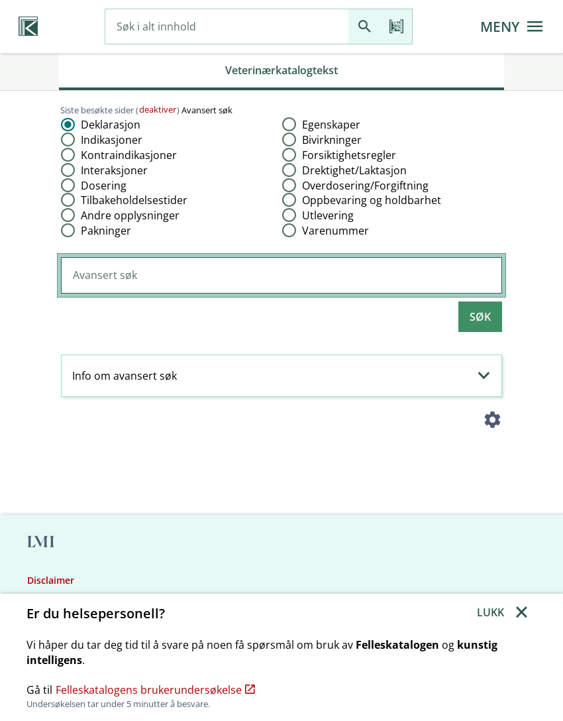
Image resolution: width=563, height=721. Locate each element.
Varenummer (335, 230)
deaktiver (157, 109)
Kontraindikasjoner (129, 155)
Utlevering (328, 215)
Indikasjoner (111, 140)
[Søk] (364, 26)
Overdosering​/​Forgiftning (365, 185)
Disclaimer (50, 580)
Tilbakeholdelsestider (134, 200)
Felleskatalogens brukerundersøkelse (155, 690)
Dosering (104, 185)
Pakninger (106, 230)
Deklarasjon (110, 124)
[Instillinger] (492, 422)
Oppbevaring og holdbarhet (371, 200)
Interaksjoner (114, 170)
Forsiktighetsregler (349, 155)
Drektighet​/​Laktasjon (354, 170)
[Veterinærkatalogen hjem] (28, 26)
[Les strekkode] (396, 26)
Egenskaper (331, 124)
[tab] (281, 71)
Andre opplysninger (130, 215)
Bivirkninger (332, 140)
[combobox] (227, 26)
